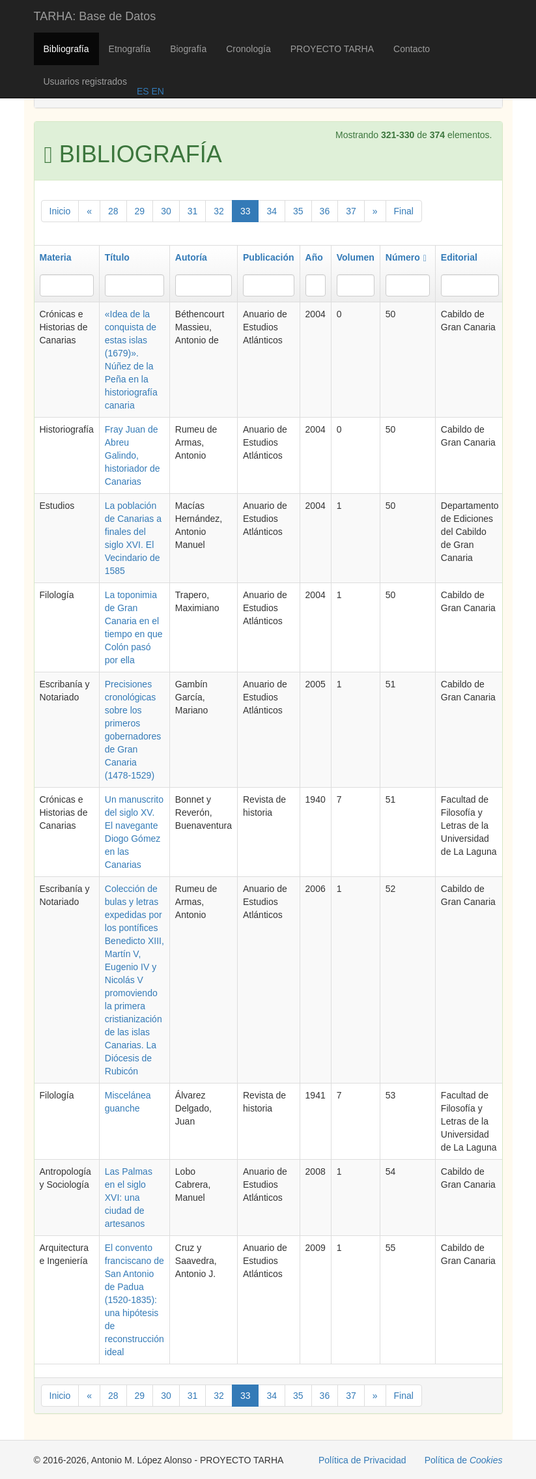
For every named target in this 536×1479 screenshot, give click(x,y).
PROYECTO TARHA (332, 49)
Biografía (188, 49)
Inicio (60, 211)
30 (166, 211)
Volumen (355, 257)
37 (351, 211)
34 (271, 211)
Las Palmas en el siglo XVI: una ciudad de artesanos (128, 1197)
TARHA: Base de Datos (95, 16)
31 (193, 211)
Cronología (248, 49)
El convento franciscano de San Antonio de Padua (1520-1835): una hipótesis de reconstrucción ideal (134, 1299)
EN (156, 91)
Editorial (459, 257)
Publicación (268, 257)
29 (140, 211)
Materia (56, 257)
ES (143, 91)
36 (325, 211)
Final (404, 211)
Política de (464, 1460)
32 (219, 211)
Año (314, 257)
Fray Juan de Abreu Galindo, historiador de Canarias (132, 455)
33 (245, 211)
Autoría (191, 257)
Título (117, 257)
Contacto (411, 49)
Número (406, 257)
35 (298, 211)
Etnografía (130, 49)
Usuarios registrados (85, 81)
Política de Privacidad (362, 1460)
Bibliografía (66, 49)
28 (113, 211)
